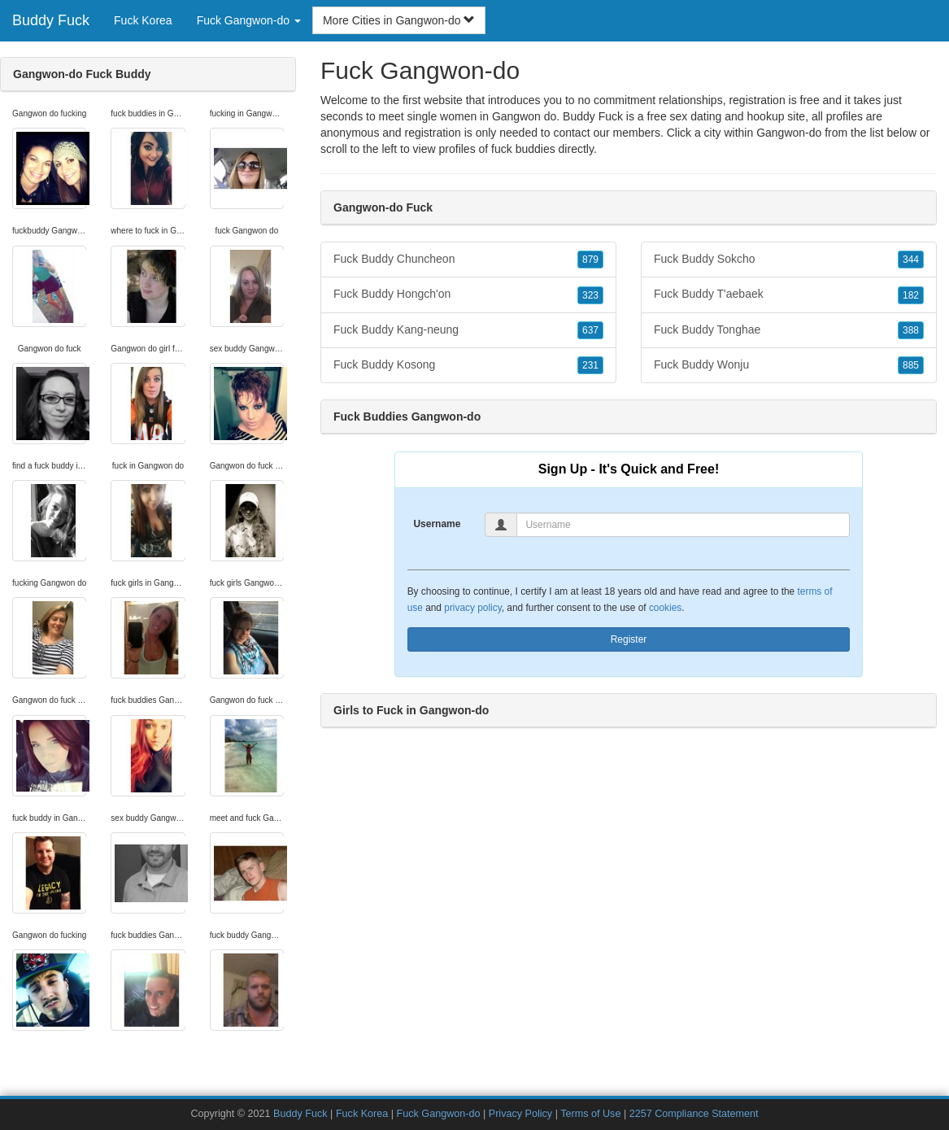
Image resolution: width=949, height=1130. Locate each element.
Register (629, 639)
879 (590, 259)
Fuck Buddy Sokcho (789, 259)
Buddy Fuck (50, 20)
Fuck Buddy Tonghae (789, 330)
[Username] (683, 525)
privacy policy (472, 607)
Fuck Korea (143, 20)
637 (590, 330)
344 (911, 259)
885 (911, 365)
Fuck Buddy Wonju (789, 365)
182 (911, 295)
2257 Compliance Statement (694, 1113)
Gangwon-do (788, 132)
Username (436, 524)
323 (590, 295)
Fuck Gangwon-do (439, 1113)
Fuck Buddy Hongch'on (468, 294)
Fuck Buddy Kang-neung (468, 330)
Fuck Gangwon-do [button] (249, 20)
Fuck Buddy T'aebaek (789, 294)
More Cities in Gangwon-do (399, 20)
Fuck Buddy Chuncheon (468, 259)
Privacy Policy (520, 1113)
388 (911, 330)
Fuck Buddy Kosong (468, 365)
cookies (665, 607)
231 (590, 365)
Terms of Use (590, 1113)
